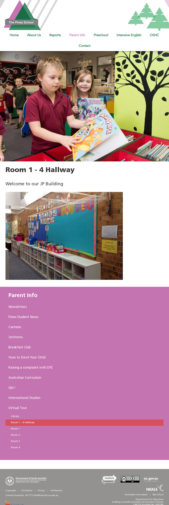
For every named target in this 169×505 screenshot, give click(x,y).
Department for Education (150, 499)
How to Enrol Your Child (26, 357)
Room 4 (15, 447)
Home (14, 35)
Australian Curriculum (24, 378)
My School (158, 495)
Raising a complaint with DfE (30, 368)
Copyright (10, 491)
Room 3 (15, 441)
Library (15, 416)
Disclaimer (26, 491)
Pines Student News (23, 317)
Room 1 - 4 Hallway (22, 422)
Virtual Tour (17, 408)
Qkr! (11, 388)
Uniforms (15, 337)
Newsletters (17, 307)
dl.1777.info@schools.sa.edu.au (41, 495)
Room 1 (15, 428)
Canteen (14, 327)
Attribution (56, 491)
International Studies (24, 398)
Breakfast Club (19, 347)
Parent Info (22, 296)
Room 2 (15, 435)
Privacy (41, 491)
